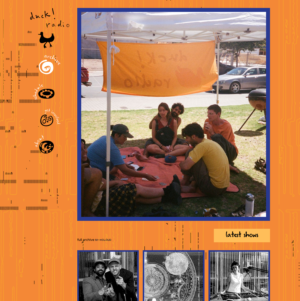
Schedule (39, 91)
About (39, 141)
